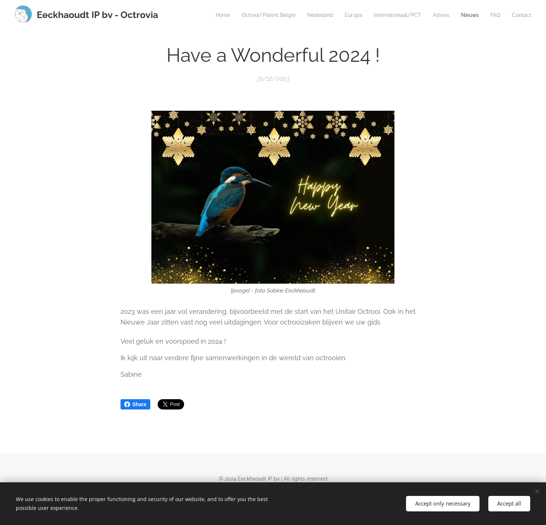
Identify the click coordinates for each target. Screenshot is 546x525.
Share (135, 404)
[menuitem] (206, 15)
